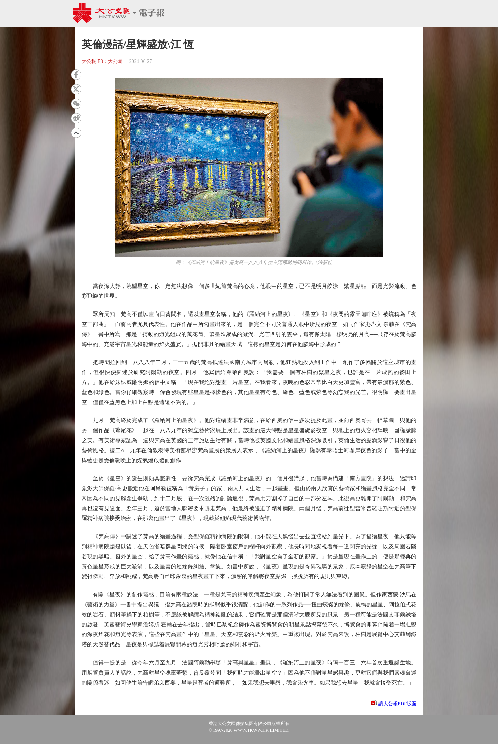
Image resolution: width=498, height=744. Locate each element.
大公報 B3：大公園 (102, 61)
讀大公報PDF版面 (397, 703)
